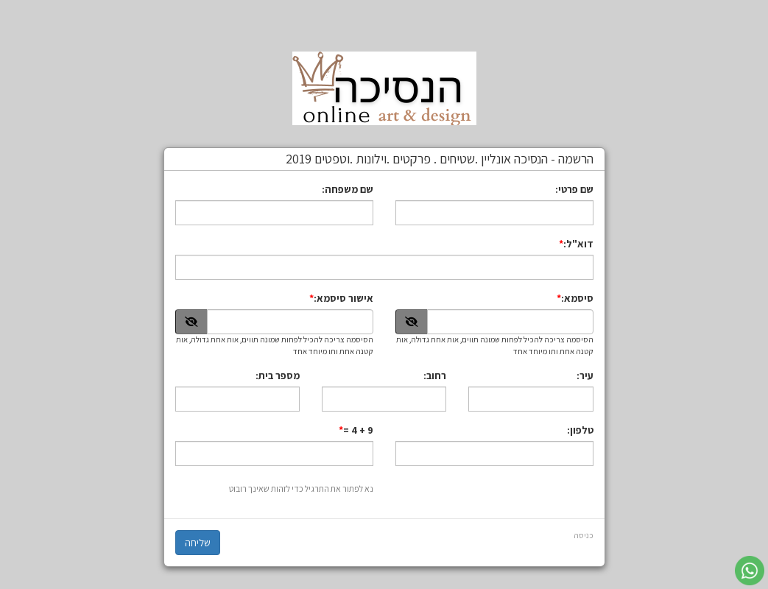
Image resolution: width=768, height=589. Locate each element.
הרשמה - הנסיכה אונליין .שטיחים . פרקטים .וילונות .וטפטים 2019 (439, 159)
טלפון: (580, 430)
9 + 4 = (358, 430)
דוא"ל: (578, 243)
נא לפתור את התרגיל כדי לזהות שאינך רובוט (301, 488)
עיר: (585, 375)
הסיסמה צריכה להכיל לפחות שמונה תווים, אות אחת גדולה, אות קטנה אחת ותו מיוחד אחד (494, 345)
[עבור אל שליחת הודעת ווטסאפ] (749, 570)
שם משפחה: (347, 189)
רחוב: (434, 375)
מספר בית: (278, 375)
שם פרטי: (574, 189)
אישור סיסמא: (343, 298)
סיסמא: (577, 298)
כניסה (583, 535)
